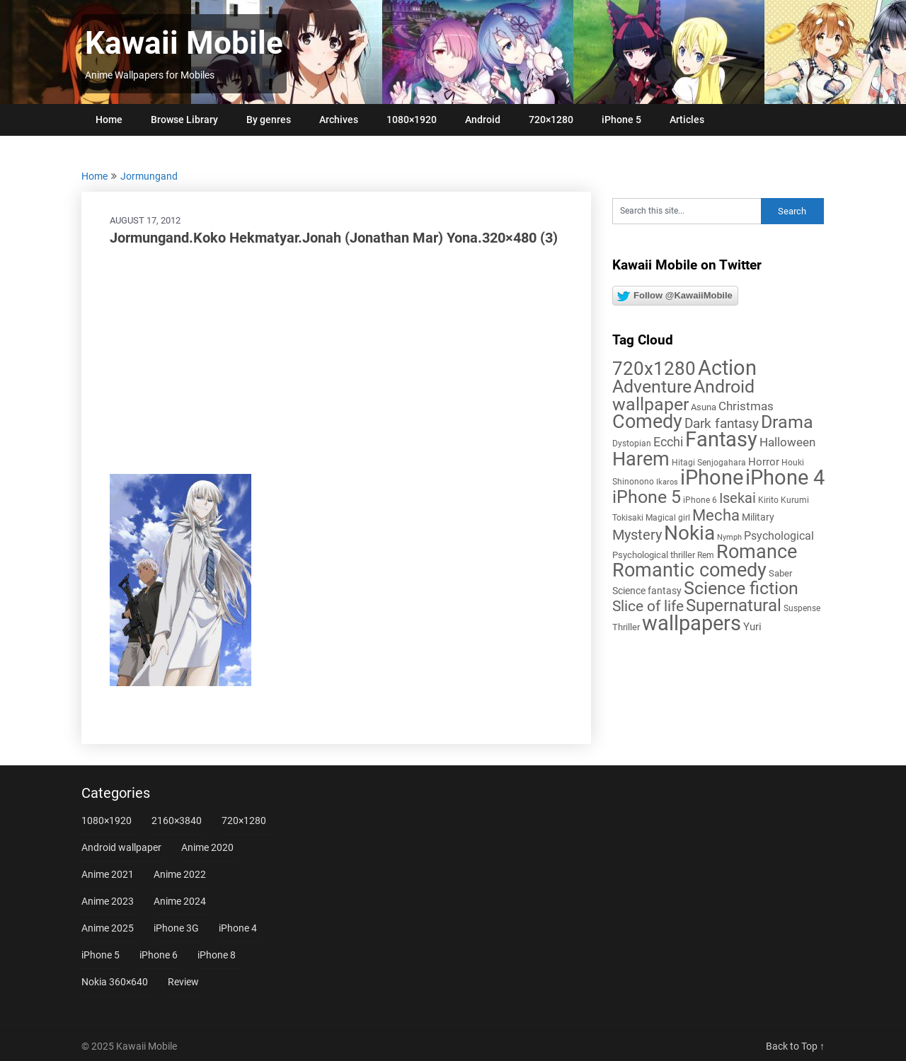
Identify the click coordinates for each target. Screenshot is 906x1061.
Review (183, 981)
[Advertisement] (336, 361)
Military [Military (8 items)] (758, 517)
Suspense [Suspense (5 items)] (802, 608)
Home (109, 119)
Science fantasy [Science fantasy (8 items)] (647, 590)
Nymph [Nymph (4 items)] (729, 537)
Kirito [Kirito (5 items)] (768, 500)
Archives (338, 119)
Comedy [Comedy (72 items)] (647, 421)
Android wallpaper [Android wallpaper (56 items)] (683, 395)
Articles (687, 119)
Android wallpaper (121, 847)
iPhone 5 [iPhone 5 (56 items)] (646, 497)
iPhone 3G (176, 928)
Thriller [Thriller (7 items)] (626, 627)
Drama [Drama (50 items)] (787, 422)
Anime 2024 (180, 901)
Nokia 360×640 (114, 981)
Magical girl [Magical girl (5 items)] (668, 518)
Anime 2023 (107, 901)
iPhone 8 (216, 955)
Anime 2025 (107, 928)
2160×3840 (176, 820)
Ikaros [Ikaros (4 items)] (667, 482)
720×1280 (551, 119)
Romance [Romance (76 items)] (756, 551)
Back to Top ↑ (795, 1046)
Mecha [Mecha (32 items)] (716, 515)
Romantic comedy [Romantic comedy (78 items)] (689, 570)
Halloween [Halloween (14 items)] (787, 442)
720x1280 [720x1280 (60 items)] (654, 368)
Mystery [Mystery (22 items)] (637, 535)
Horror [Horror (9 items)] (763, 462)
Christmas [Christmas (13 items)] (746, 406)
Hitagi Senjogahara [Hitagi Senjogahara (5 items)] (709, 463)
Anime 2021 (107, 874)
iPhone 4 (238, 928)
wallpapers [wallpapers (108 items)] (691, 623)
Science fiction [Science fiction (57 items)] (741, 588)
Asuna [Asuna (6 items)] (703, 407)
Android (482, 119)
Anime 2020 (207, 847)
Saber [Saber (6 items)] (780, 573)
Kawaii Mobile (184, 43)
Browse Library (184, 119)
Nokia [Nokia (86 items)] (689, 533)
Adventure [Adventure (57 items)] (652, 386)
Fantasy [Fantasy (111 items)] (721, 439)
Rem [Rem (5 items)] (705, 555)
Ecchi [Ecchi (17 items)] (668, 441)
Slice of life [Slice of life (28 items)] (648, 606)
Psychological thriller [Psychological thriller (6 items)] (653, 555)
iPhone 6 (158, 955)
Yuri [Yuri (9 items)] (752, 626)
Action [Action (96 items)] (727, 368)
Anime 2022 (180, 874)
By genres (268, 119)
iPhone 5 (621, 119)
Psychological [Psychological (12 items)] (779, 536)
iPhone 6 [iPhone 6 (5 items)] (700, 500)
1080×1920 (411, 119)
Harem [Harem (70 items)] (641, 459)
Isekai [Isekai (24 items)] (737, 497)
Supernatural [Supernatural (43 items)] (733, 605)
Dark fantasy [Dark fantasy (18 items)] (721, 423)
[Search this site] (686, 211)
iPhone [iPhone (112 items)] (711, 477)
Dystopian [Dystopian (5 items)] (631, 443)
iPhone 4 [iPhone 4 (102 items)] (785, 477)
